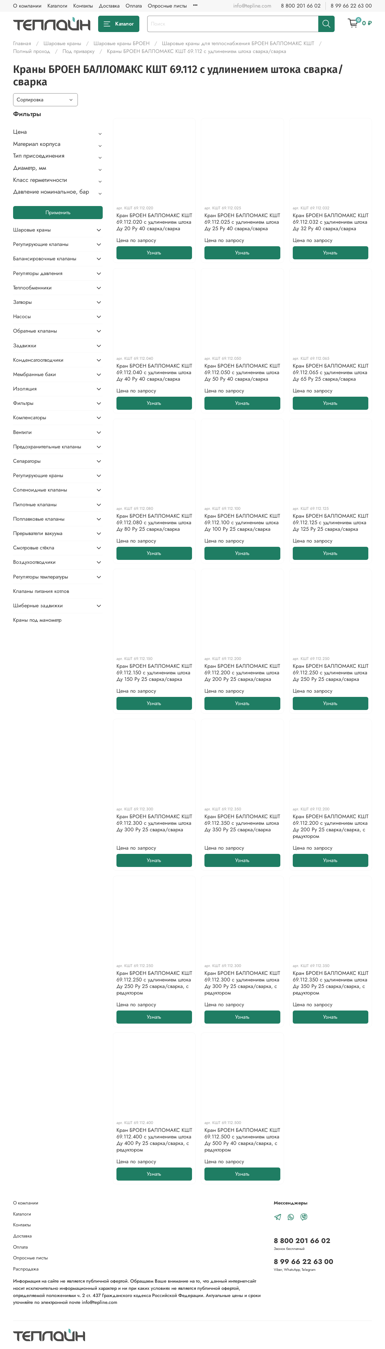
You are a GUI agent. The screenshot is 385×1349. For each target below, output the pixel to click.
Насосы (22, 316)
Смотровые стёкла (33, 547)
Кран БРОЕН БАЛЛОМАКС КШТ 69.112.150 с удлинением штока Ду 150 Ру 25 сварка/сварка (154, 672)
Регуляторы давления (37, 273)
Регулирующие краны (38, 475)
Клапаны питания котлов (41, 591)
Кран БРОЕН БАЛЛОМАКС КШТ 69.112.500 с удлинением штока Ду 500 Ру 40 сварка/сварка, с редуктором (242, 1139)
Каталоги (57, 5)
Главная (22, 43)
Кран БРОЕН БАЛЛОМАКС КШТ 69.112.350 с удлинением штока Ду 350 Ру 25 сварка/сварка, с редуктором (330, 982)
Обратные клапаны (35, 331)
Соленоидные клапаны (40, 489)
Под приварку (78, 51)
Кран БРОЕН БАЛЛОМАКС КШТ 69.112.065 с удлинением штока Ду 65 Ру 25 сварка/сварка (330, 372)
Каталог (119, 23)
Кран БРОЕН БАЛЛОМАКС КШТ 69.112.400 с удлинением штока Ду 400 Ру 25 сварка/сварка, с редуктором (154, 1139)
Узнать (154, 252)
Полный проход (31, 51)
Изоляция (25, 388)
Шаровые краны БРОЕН (121, 43)
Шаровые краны (62, 43)
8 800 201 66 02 (301, 5)
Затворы (22, 302)
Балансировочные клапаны (44, 258)
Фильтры (23, 403)
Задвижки (24, 345)
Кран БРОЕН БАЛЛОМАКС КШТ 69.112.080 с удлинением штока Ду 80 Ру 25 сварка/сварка (154, 522)
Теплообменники (32, 287)
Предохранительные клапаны (47, 446)
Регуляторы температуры (40, 576)
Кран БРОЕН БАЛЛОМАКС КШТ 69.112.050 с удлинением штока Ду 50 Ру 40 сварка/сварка (242, 372)
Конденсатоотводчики (38, 360)
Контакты (83, 5)
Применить (58, 212)
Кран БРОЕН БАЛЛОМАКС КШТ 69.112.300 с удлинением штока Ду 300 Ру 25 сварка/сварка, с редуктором (242, 982)
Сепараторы (27, 461)
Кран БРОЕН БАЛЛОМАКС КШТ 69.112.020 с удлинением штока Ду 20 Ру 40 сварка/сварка (154, 222)
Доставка (109, 5)
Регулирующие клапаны (40, 244)
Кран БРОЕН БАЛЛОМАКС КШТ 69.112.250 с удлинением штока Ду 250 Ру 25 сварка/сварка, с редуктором (154, 982)
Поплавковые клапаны (38, 519)
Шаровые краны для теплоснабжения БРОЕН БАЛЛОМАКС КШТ (238, 43)
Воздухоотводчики (34, 562)
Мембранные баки (34, 374)
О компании (27, 5)
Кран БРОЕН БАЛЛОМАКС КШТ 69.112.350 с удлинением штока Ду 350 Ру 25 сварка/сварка (242, 823)
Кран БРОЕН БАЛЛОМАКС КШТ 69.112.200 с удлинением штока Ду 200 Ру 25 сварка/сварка (242, 672)
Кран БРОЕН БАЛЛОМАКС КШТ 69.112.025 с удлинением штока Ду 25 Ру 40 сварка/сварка (242, 222)
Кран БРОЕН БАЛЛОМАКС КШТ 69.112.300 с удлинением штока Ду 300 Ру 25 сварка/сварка (154, 823)
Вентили (22, 432)
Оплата (134, 5)
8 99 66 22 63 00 (351, 5)
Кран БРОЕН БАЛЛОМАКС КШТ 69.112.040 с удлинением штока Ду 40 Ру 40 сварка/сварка (154, 372)
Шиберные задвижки (38, 605)
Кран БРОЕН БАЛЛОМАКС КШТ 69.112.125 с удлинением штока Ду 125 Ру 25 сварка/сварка (330, 522)
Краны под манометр (37, 620)
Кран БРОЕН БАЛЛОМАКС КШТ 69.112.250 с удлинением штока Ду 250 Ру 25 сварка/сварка (330, 672)
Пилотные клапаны (35, 504)
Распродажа (26, 1269)
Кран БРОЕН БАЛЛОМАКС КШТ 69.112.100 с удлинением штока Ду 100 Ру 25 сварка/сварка (242, 522)
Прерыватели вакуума (37, 533)
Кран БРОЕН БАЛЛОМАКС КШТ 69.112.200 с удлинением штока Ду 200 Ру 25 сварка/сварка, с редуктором (330, 826)
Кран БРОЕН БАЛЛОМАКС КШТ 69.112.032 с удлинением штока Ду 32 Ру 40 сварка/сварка (330, 222)
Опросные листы (167, 5)
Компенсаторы (29, 417)
